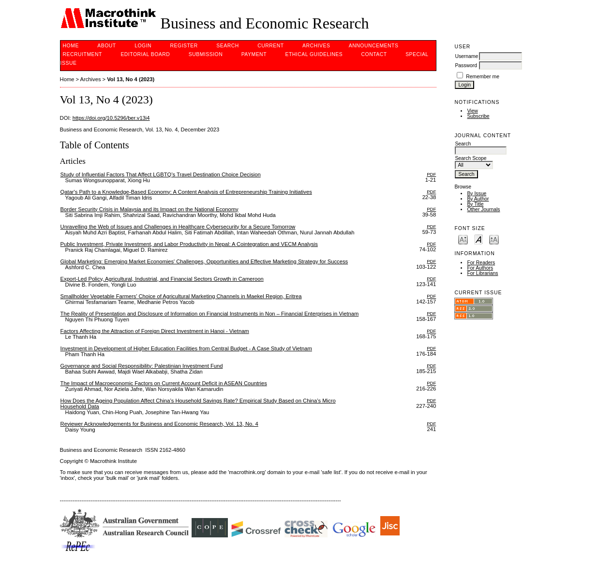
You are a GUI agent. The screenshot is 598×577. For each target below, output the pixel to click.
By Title (475, 204)
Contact (374, 54)
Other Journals (483, 209)
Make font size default (478, 239)
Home (71, 45)
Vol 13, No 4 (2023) (130, 79)
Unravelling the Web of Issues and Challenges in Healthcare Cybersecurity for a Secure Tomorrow (178, 227)
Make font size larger (494, 239)
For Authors (480, 268)
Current (270, 45)
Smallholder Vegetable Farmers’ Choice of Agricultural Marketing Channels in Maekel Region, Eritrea (181, 296)
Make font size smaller (463, 239)
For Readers (481, 262)
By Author (478, 199)
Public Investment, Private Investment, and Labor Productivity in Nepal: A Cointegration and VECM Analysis (189, 244)
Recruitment (82, 54)
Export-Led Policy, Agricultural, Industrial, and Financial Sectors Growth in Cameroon (162, 279)
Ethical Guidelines (314, 54)
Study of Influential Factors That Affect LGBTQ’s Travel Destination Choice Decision (160, 174)
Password (466, 65)
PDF (431, 174)
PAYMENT (254, 54)
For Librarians (482, 273)
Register (184, 45)
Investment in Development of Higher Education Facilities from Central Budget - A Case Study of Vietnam (186, 348)
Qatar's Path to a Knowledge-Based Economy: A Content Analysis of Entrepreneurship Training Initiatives (186, 192)
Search (227, 45)
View (472, 111)
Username (466, 56)
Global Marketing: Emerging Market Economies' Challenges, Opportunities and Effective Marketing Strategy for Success (204, 261)
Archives (316, 45)
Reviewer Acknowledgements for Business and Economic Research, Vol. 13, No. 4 (159, 424)
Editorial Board (145, 54)
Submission (206, 54)
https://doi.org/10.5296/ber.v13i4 (111, 118)
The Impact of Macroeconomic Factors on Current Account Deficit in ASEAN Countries (163, 383)
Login (143, 45)
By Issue (476, 193)
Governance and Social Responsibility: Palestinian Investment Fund (141, 366)
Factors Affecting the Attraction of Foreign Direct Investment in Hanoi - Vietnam (154, 331)
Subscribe (478, 116)
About (106, 45)
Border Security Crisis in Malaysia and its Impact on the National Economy (149, 209)
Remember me (482, 76)
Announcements (374, 45)
